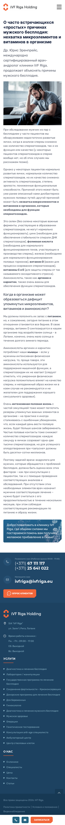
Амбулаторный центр (18, 737)
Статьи (10, 783)
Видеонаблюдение (14, 811)
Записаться (41, 820)
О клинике (12, 761)
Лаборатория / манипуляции (23, 674)
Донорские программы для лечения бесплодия (33, 694)
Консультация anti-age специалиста (27, 732)
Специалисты (14, 767)
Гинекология (13, 705)
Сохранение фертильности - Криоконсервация (33, 689)
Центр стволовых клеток (20, 743)
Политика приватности (16, 807)
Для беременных (16, 700)
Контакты (12, 778)
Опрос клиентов (20, 593)
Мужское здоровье (17, 716)
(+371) (30, 563)
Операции (12, 721)
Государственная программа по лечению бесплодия (30, 681)
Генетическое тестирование (22, 727)
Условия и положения (44, 807)
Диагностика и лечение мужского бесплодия (32, 710)
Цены (9, 772)
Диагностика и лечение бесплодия (26, 669)
